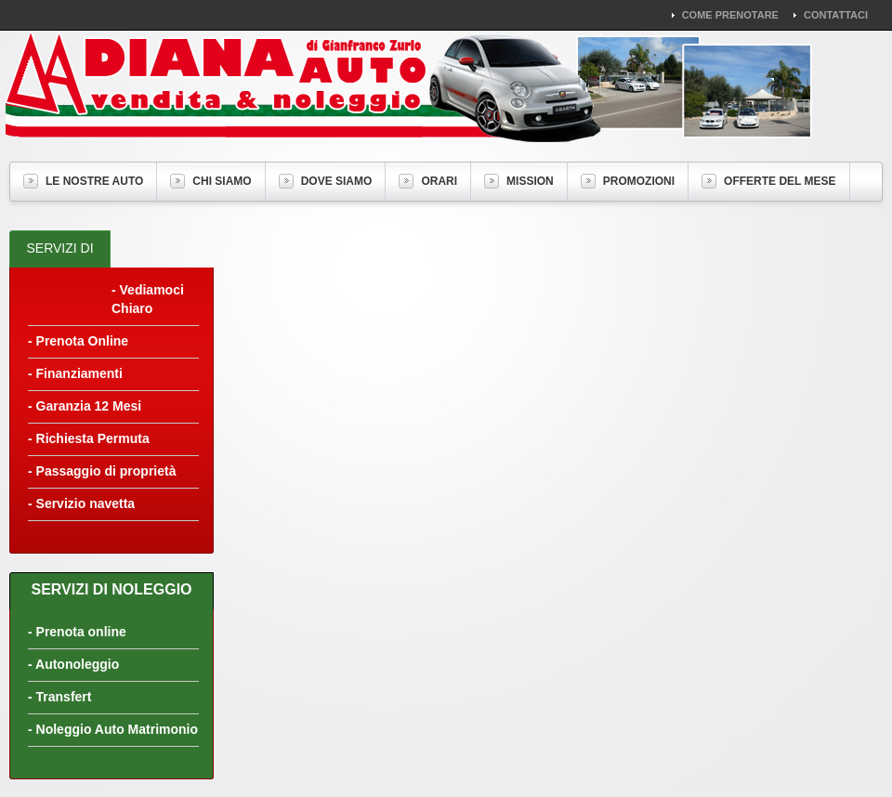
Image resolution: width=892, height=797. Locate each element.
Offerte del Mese (768, 181)
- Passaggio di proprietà (102, 471)
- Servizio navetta (81, 503)
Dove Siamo (326, 181)
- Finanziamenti (75, 373)
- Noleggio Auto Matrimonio (113, 729)
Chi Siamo (210, 181)
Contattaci (836, 14)
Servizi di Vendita (59, 265)
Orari (428, 181)
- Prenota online (77, 631)
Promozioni (628, 181)
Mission (519, 181)
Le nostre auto (83, 181)
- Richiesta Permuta (89, 438)
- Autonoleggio (73, 664)
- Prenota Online (78, 340)
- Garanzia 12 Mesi (84, 405)
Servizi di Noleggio (111, 589)
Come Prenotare (730, 14)
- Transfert (59, 696)
